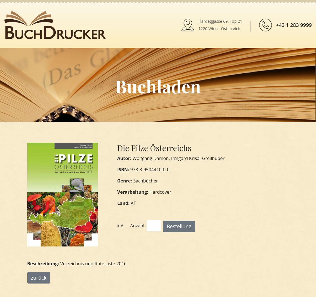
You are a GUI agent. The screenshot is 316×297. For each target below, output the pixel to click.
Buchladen (158, 86)
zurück (39, 277)
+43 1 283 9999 (294, 25)
